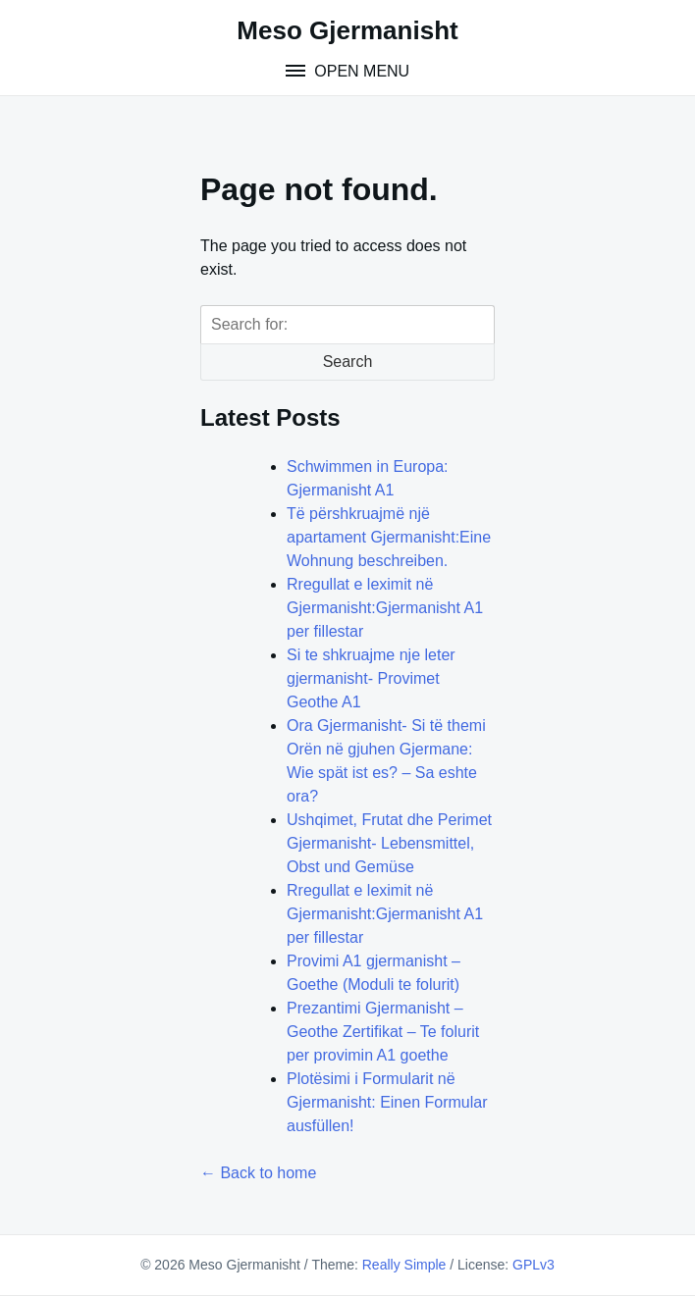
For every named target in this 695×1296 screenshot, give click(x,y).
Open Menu (359, 71)
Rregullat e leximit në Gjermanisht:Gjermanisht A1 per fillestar (385, 608)
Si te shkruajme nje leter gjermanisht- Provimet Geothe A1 (371, 678)
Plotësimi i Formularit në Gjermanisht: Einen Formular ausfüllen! (387, 1102)
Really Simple (404, 1264)
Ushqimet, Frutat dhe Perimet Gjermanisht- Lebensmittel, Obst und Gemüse (389, 843)
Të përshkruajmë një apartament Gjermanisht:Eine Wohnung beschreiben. (389, 537)
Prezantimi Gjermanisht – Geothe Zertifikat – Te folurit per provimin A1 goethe (383, 1031)
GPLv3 (533, 1264)
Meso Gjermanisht (347, 30)
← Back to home (258, 1173)
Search (348, 361)
